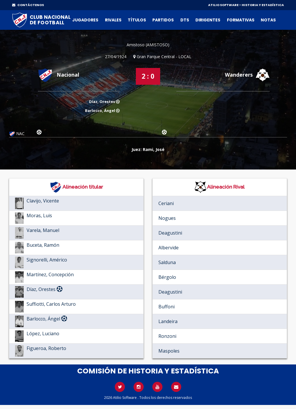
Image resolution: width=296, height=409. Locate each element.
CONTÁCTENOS (28, 5)
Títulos (137, 20)
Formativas (240, 20)
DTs (184, 20)
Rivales (113, 20)
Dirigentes (207, 20)
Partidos (163, 20)
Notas (268, 20)
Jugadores (85, 20)
